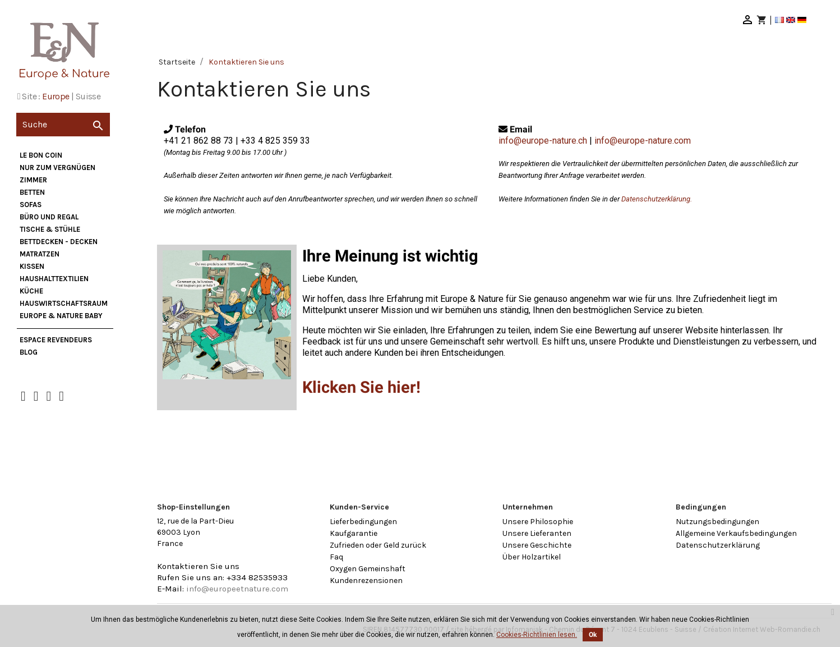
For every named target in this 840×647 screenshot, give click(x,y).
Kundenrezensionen (366, 580)
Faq (336, 557)
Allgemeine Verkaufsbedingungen (736, 533)
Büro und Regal (49, 217)
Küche (31, 291)
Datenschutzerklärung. (656, 199)
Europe (55, 96)
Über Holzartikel (531, 557)
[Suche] (63, 124)
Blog (29, 352)
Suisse (88, 96)
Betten (32, 192)
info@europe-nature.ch (543, 140)
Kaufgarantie (353, 533)
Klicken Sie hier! (361, 387)
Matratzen (39, 254)
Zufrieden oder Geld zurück (378, 545)
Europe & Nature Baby (61, 315)
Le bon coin (41, 155)
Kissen (32, 266)
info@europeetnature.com (237, 589)
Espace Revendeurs (56, 340)
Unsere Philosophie (537, 521)
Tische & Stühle (50, 229)
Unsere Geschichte (536, 545)
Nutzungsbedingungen (717, 521)
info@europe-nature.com (642, 140)
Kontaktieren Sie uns (198, 566)
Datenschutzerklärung (718, 545)
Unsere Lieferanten (536, 533)
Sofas (30, 204)
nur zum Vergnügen (57, 167)
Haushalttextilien (54, 278)
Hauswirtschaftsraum (64, 303)
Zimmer (33, 180)
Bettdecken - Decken (59, 241)
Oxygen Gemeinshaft (367, 568)
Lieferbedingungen (363, 521)
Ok (593, 635)
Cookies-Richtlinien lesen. (536, 635)
